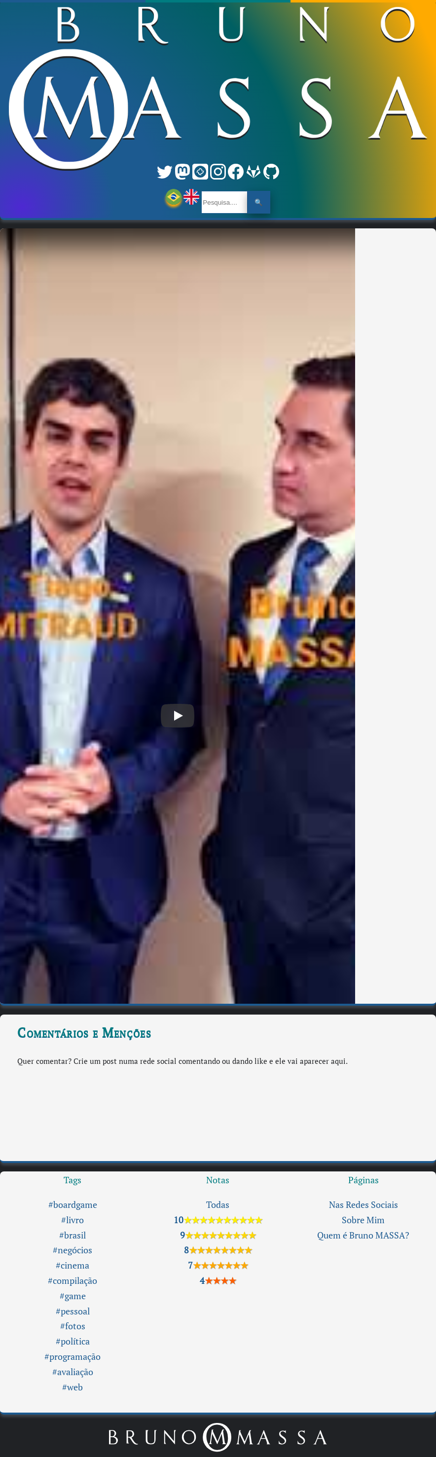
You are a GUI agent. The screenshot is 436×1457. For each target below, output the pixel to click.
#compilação (72, 1280)
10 (218, 1220)
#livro (72, 1220)
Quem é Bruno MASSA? (363, 1235)
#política (73, 1341)
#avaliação (72, 1372)
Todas (217, 1204)
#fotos (72, 1326)
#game (73, 1296)
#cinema (72, 1265)
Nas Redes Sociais (363, 1204)
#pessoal (73, 1311)
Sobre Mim (363, 1220)
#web (72, 1387)
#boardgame (72, 1204)
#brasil (72, 1235)
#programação (72, 1356)
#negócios (72, 1250)
